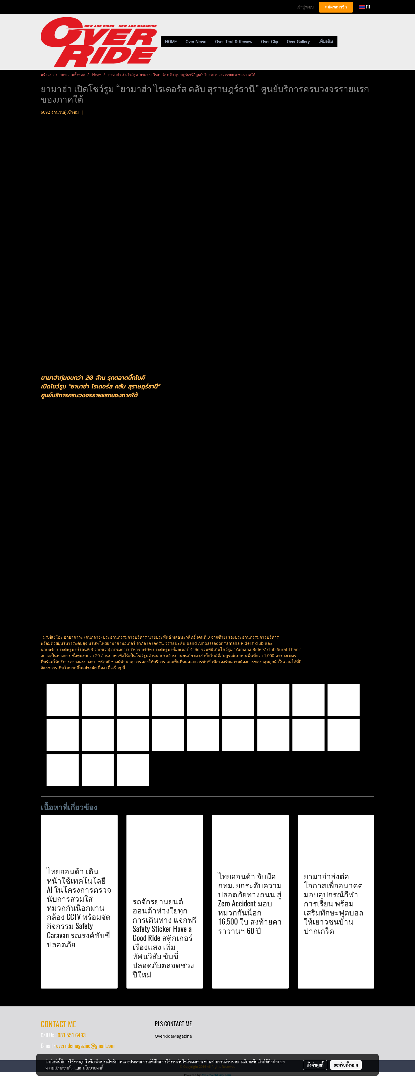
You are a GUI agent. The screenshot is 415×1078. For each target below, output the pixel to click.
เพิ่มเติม (325, 41)
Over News (196, 41)
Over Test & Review (233, 41)
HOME (171, 41)
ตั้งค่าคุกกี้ (315, 1064)
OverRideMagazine (173, 1036)
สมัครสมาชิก (336, 7)
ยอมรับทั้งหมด (346, 1064)
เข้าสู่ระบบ (304, 7)
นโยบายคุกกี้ (93, 1067)
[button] (342, 41)
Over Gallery (298, 41)
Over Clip (269, 41)
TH (364, 7)
